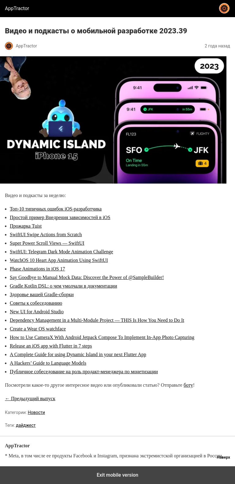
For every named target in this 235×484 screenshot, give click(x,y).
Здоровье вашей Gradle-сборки (42, 294)
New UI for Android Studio (37, 311)
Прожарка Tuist (26, 226)
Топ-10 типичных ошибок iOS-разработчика (56, 208)
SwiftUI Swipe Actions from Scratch (46, 234)
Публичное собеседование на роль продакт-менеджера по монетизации (84, 371)
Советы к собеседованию (36, 303)
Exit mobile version (117, 475)
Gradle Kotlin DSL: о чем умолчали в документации (63, 286)
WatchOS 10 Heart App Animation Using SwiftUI (59, 260)
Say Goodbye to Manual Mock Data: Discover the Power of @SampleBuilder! (87, 277)
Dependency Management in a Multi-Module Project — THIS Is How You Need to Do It (97, 320)
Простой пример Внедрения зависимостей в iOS (60, 217)
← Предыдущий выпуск (30, 398)
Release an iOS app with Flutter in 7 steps (51, 345)
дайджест (26, 425)
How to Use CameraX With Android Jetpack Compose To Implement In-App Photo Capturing (102, 337)
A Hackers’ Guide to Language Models (48, 363)
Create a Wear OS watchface (38, 328)
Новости (36, 412)
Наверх (223, 457)
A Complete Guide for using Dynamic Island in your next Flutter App (78, 354)
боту (188, 385)
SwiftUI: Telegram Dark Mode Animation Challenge (61, 251)
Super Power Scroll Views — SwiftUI (47, 243)
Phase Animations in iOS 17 (37, 268)
